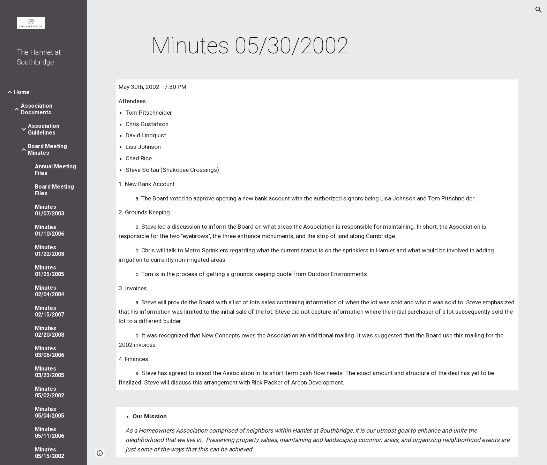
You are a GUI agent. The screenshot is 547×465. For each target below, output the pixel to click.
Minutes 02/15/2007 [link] (49, 311)
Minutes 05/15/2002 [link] (49, 452)
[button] (538, 9)
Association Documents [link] (36, 109)
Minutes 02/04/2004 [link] (49, 291)
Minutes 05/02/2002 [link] (49, 392)
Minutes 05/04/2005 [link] (49, 412)
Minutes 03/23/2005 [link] (49, 372)
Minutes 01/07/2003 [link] (49, 210)
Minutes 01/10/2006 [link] (49, 230)
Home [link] (22, 92)
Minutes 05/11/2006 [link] (49, 432)
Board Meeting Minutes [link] (47, 149)
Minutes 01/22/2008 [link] (49, 250)
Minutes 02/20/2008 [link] (49, 331)
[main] (250, 46)
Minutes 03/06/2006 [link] (49, 351)
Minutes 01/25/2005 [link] (49, 270)
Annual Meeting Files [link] (55, 169)
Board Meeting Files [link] (54, 190)
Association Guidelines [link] (43, 129)
